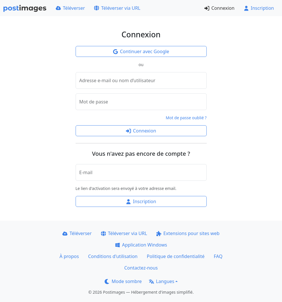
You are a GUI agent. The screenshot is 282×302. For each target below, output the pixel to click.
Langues (161, 281)
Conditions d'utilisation (112, 256)
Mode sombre (123, 281)
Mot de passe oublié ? (186, 117)
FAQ (218, 256)
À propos (69, 256)
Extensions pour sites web (188, 233)
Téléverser (70, 8)
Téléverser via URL (117, 8)
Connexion (219, 8)
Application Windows (141, 245)
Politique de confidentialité (176, 256)
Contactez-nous (141, 268)
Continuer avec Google (141, 51)
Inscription (259, 8)
